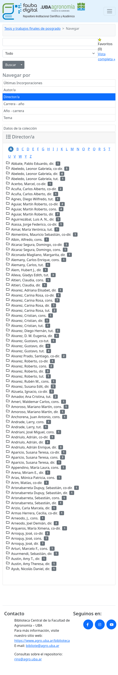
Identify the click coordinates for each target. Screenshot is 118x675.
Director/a (12, 97)
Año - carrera (14, 110)
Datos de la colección (20, 128)
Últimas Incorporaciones (23, 83)
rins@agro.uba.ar (28, 659)
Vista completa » (106, 56)
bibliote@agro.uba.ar (42, 645)
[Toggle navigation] (109, 11)
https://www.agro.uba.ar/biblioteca (42, 640)
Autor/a (10, 90)
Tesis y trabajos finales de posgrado (32, 28)
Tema (8, 117)
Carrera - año (14, 104)
